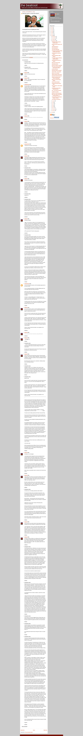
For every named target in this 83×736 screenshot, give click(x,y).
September (54, 40)
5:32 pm (25, 621)
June (53, 103)
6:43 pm (25, 450)
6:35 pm (25, 374)
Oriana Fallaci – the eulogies (56, 71)
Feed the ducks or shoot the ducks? (30, 13)
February (53, 109)
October (53, 39)
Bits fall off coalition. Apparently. (57, 65)
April (53, 106)
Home (34, 730)
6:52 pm (25, 473)
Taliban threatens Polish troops (57, 74)
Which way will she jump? (56, 62)
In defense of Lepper (55, 91)
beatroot (25, 121)
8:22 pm (25, 119)
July (53, 102)
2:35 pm (25, 65)
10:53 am (25, 330)
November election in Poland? (57, 70)
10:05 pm (25, 544)
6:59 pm (25, 487)
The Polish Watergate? (55, 49)
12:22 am (25, 216)
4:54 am (25, 580)
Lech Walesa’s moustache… (56, 99)
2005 (52, 112)
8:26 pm (25, 142)
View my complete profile (55, 21)
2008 (52, 32)
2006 (52, 35)
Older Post (45, 730)
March (53, 107)
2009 (52, 31)
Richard (25, 72)
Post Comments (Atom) (29, 732)
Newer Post (22, 730)
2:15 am (25, 724)
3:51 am (25, 634)
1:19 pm (25, 341)
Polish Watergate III (55, 46)
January (53, 110)
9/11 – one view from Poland (56, 90)
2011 (52, 28)
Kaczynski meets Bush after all (57, 75)
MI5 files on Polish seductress (57, 93)
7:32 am (25, 305)
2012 (52, 27)
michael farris (26, 84)
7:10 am (25, 281)
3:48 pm (25, 70)
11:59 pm (25, 197)
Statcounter (52, 117)
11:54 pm (25, 191)
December (54, 36)
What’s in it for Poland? (55, 73)
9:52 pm (25, 176)
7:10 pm (25, 103)
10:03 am (25, 82)
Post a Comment (24, 726)
